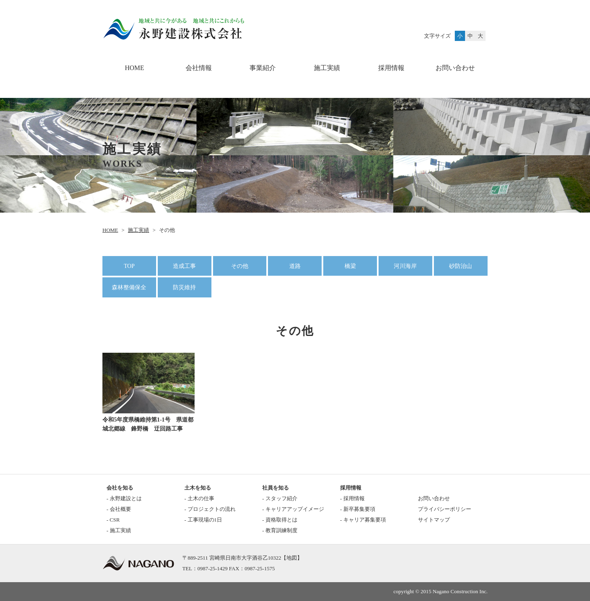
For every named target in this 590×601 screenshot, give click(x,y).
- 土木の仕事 (199, 498)
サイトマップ (434, 520)
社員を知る (275, 488)
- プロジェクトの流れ (210, 509)
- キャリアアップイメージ (293, 509)
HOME (134, 67)
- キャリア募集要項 (363, 520)
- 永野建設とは (124, 498)
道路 (295, 266)
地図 (291, 558)
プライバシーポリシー (444, 509)
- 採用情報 (352, 498)
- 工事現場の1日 (203, 520)
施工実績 (327, 67)
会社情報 (199, 67)
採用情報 (391, 67)
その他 (239, 266)
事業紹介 (263, 67)
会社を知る (120, 488)
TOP (129, 266)
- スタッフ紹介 (279, 498)
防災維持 (184, 287)
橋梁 (350, 266)
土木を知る (197, 488)
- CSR (113, 520)
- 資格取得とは (279, 520)
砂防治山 (460, 266)
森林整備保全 (129, 287)
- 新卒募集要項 (357, 509)
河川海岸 (405, 266)
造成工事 (184, 266)
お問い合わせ (455, 67)
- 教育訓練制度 (279, 530)
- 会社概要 (119, 509)
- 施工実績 (119, 530)
